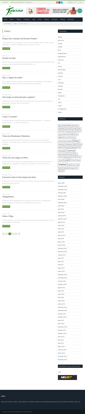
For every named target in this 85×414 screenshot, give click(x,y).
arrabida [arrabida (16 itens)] (68, 128)
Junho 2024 (61, 199)
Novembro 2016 (62, 278)
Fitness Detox (62, 70)
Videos (60, 112)
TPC (59, 99)
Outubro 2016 (62, 281)
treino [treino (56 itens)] (62, 164)
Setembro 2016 (62, 284)
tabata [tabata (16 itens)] (78, 160)
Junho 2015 (61, 323)
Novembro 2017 (62, 251)
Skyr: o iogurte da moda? (12, 77)
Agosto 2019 (61, 222)
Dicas (59, 50)
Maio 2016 (61, 297)
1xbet (59, 372)
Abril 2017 (61, 265)
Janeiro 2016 (61, 304)
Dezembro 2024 (62, 186)
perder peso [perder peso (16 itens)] (69, 154)
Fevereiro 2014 (62, 350)
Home (5, 19)
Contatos (71, 19)
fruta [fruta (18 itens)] (80, 144)
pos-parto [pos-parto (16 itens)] (61, 156)
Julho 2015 (61, 320)
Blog (11, 19)
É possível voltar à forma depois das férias (19, 177)
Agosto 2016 (61, 287)
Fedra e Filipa (7, 216)
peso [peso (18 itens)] (75, 154)
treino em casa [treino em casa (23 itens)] (73, 165)
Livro (33, 19)
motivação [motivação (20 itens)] (62, 151)
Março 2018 (61, 242)
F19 (59, 63)
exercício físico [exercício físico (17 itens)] (63, 141)
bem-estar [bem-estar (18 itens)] (62, 131)
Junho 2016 (61, 294)
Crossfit (60, 47)
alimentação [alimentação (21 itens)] (67, 125)
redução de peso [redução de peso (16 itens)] (76, 156)
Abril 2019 (61, 232)
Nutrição (26, 19)
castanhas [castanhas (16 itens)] (69, 131)
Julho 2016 (61, 291)
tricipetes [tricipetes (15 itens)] (72, 168)
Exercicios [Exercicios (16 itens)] (72, 137)
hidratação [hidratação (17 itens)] (74, 147)
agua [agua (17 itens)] (60, 125)
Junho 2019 (61, 225)
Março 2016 (61, 300)
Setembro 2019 (62, 219)
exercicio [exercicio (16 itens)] (66, 137)
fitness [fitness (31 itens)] (76, 141)
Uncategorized (62, 109)
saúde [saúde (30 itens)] (67, 160)
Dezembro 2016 (62, 274)
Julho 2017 (61, 258)
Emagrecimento (62, 53)
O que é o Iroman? (9, 116)
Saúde (59, 92)
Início (10, 23)
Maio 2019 (61, 229)
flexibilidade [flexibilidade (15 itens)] (61, 144)
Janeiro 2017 (61, 271)
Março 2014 (61, 346)
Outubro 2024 (62, 193)
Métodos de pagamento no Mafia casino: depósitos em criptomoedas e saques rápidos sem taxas (22, 2)
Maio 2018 (61, 238)
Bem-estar (61, 40)
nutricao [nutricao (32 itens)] (71, 150)
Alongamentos (8, 196)
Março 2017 (61, 268)
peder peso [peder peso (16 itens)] (61, 154)
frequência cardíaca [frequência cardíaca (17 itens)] (71, 144)
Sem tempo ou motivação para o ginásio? (18, 97)
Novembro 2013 (62, 359)
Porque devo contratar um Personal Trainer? (19, 38)
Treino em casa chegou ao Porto (15, 158)
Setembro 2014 (62, 333)
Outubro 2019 (62, 215)
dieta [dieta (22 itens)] (60, 137)
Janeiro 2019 (61, 235)
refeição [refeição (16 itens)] (61, 160)
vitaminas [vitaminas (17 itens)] (61, 171)
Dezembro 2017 (62, 248)
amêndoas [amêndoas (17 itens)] (62, 128)
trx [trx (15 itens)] (77, 168)
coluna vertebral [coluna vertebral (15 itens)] (62, 134)
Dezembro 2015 (62, 307)
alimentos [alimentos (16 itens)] (75, 125)
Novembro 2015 (62, 310)
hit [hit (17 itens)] (79, 147)
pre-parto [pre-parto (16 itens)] (67, 156)
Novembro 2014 (62, 327)
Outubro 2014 (62, 330)
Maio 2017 (61, 261)
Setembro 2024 (62, 196)
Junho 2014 (61, 336)
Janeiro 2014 (61, 353)
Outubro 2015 (62, 314)
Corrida (60, 43)
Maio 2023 (61, 209)
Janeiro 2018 (61, 245)
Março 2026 (61, 183)
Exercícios (61, 60)
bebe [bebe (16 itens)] (79, 128)
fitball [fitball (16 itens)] (70, 141)
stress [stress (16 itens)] (73, 160)
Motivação (61, 83)
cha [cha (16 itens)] (80, 131)
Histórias (60, 73)
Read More (6, 48)
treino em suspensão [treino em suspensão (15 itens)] (63, 168)
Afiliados (55, 19)
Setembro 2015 (62, 317)
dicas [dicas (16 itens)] (76, 134)
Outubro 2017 (62, 255)
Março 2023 (61, 212)
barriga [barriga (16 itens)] (74, 128)
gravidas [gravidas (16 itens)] (67, 147)
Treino (19, 19)
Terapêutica (61, 96)
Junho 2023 (61, 206)
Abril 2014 (61, 343)
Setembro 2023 (62, 202)
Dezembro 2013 (62, 356)
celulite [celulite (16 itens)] (75, 131)
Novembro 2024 (62, 189)
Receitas (60, 89)
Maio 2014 (61, 340)
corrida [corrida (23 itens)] (70, 134)
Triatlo (46, 19)
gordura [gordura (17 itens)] (61, 147)
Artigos (62, 19)
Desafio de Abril (8, 58)
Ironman (60, 76)
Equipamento (62, 56)
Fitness (60, 66)
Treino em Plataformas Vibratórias (16, 136)
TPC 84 (40, 19)
